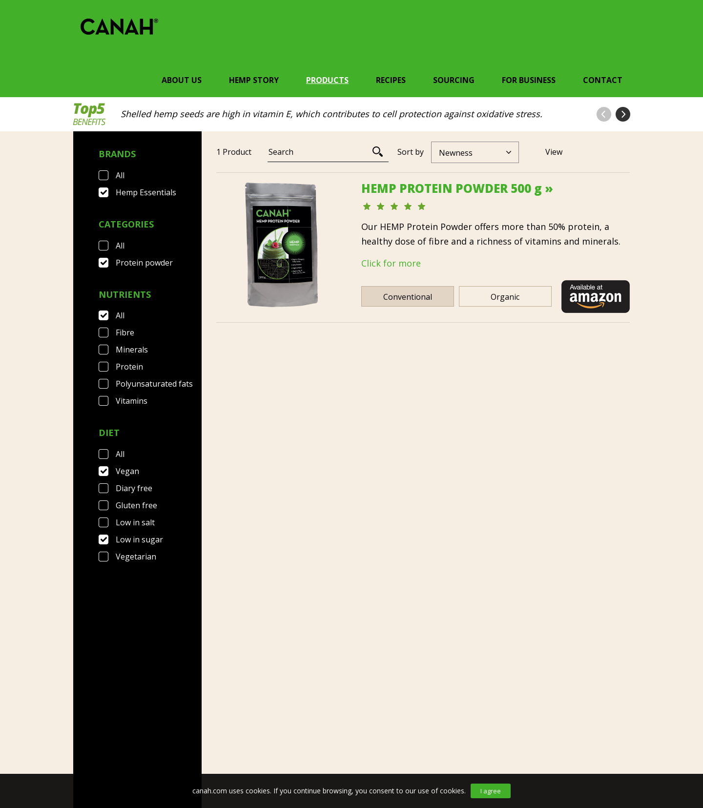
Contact (602, 80)
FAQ (128, 741)
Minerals (132, 349)
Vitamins (131, 401)
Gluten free (136, 505)
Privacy (267, 741)
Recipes (391, 80)
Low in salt (135, 522)
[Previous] (395, 544)
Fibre (125, 332)
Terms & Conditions (193, 741)
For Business (529, 80)
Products (327, 80)
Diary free (134, 488)
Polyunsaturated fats (154, 384)
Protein (129, 367)
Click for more (391, 263)
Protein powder (144, 263)
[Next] (448, 544)
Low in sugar (139, 539)
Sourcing (454, 80)
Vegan (127, 471)
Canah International (349, 741)
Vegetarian (136, 556)
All (120, 175)
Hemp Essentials (146, 192)
